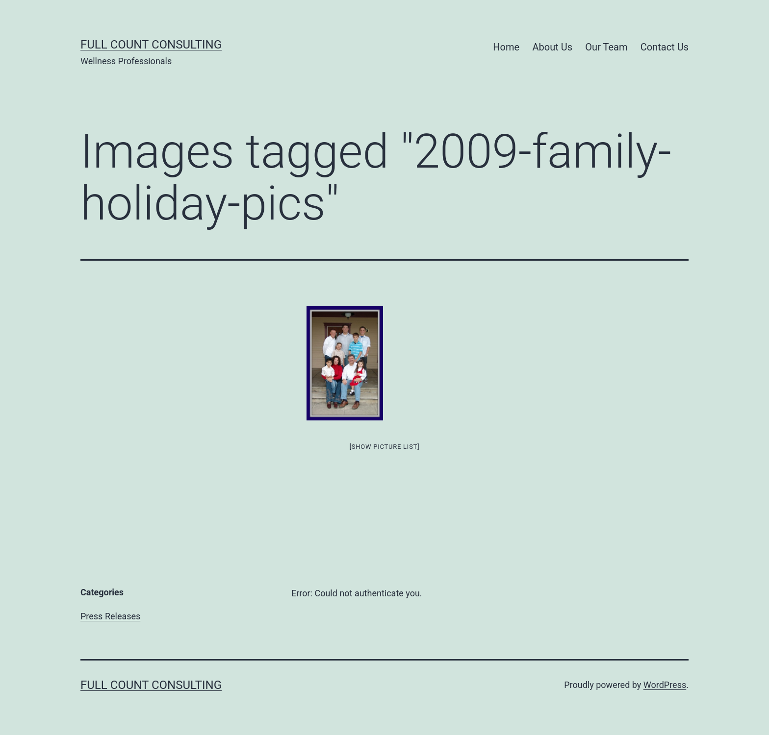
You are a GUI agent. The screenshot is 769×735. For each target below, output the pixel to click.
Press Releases (110, 616)
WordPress (664, 685)
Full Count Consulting (151, 44)
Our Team (606, 47)
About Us (552, 47)
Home (506, 47)
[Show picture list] (385, 446)
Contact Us (665, 47)
